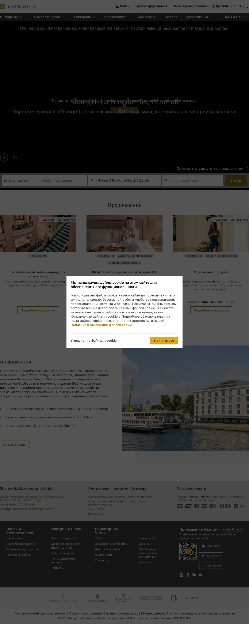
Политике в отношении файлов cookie (101, 325)
